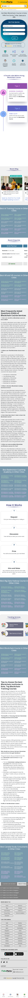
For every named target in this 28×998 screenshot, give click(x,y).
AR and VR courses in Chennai (8, 289)
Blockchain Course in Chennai (8, 674)
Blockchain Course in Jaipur (21, 685)
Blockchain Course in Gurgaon (21, 682)
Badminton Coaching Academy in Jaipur (21, 496)
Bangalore (7, 943)
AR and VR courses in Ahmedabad (8, 282)
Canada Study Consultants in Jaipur (21, 889)
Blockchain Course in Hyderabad (8, 685)
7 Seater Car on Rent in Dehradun (10, 910)
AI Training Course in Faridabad (21, 226)
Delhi (5, 6)
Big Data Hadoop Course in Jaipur (20, 619)
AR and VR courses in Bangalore (21, 282)
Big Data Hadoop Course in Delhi (7, 612)
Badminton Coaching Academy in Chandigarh (21, 481)
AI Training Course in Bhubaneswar (8, 219)
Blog (7, 920)
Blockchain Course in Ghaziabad (8, 682)
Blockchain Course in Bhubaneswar (8, 671)
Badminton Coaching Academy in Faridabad (21, 489)
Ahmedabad (7, 958)
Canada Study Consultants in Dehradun (19, 875)
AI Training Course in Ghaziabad (8, 229)
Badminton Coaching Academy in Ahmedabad (8, 476)
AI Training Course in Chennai (8, 222)
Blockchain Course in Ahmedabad (8, 667)
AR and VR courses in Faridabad (21, 293)
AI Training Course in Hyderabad (8, 233)
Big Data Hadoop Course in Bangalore (21, 600)
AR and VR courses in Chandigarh (21, 285)
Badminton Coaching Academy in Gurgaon (21, 493)
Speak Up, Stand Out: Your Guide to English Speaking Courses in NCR (11, 199)
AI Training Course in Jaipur (21, 233)
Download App (22, 2)
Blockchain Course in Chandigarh (21, 671)
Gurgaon (20, 938)
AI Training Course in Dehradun (21, 222)
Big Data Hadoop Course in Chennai (7, 608)
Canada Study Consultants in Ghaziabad (6, 884)
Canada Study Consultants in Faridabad (19, 880)
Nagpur (7, 950)
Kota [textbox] (4, 30)
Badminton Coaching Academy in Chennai (8, 486)
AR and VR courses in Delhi (8, 293)
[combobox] (14, 26)
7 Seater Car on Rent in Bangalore (10, 902)
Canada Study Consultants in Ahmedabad (6, 866)
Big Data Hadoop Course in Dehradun (21, 608)
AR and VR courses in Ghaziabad (8, 296)
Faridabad (20, 945)
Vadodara (20, 953)
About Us (20, 918)
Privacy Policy (7, 925)
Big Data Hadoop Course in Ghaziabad (8, 615)
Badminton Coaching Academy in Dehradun (21, 486)
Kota (5, 9)
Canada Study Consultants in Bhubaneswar (6, 871)
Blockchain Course (12, 9)
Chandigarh (7, 948)
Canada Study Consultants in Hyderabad (6, 889)
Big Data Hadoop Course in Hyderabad (8, 619)
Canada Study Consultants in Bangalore (19, 866)
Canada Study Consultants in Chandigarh (19, 871)
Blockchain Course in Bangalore (21, 667)
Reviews (20, 920)
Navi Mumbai (20, 940)
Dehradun (20, 956)
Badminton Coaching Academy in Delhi (8, 489)
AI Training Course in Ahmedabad (8, 215)
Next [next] (27, 188)
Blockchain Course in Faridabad (21, 678)
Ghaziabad (7, 945)
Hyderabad (20, 950)
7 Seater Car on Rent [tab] (9, 896)
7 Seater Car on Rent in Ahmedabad (10, 900)
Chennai (7, 956)
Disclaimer (7, 928)
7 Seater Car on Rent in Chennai (9, 907)
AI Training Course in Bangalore (21, 215)
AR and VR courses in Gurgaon (21, 296)
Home (7, 918)
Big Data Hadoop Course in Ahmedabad (8, 600)
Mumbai (20, 935)
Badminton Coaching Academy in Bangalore (21, 476)
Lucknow (20, 948)
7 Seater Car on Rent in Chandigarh (10, 905)
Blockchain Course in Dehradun (21, 674)
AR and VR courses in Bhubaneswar (8, 285)
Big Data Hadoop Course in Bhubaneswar (7, 604)
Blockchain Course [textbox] (8, 26)
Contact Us (20, 923)
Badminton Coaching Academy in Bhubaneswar (8, 481)
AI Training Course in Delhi (8, 226)
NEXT (14, 38)
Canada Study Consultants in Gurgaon (19, 884)
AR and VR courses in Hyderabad (8, 300)
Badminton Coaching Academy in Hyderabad (8, 496)
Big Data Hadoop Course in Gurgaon (20, 615)
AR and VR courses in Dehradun (21, 289)
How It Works (7, 923)
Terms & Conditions (20, 925)
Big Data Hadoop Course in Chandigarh (21, 603)
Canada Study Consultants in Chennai (8, 875)
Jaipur (7, 940)
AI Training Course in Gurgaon (21, 229)
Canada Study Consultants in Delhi (7, 880)
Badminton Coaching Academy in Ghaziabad (8, 493)
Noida (20, 943)
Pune (7, 938)
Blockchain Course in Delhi (8, 678)
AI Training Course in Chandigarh (21, 219)
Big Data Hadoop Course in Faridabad (21, 612)
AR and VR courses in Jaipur (21, 300)
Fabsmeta (9, 990)
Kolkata (7, 953)
